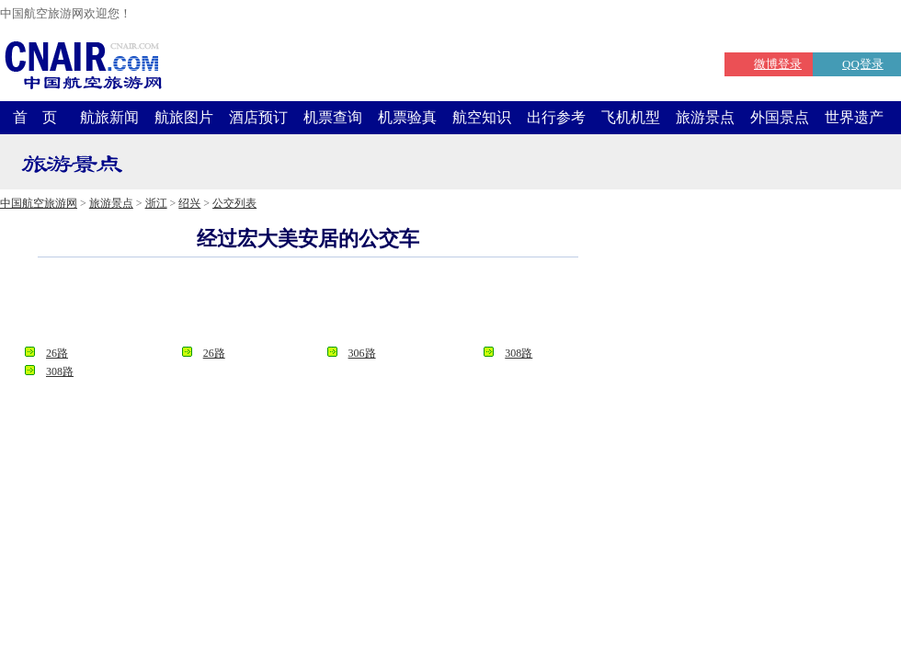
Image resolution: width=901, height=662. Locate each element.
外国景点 (779, 117)
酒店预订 (258, 117)
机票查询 (332, 117)
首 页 (35, 117)
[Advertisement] (308, 307)
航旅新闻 (109, 117)
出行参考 (556, 117)
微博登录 (778, 64)
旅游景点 (705, 117)
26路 (57, 353)
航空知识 (481, 117)
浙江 (156, 203)
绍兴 (189, 203)
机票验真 (407, 117)
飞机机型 (630, 117)
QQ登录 (863, 64)
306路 (362, 353)
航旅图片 (183, 117)
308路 (518, 353)
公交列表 (234, 203)
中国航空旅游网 (38, 203)
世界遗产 (854, 117)
